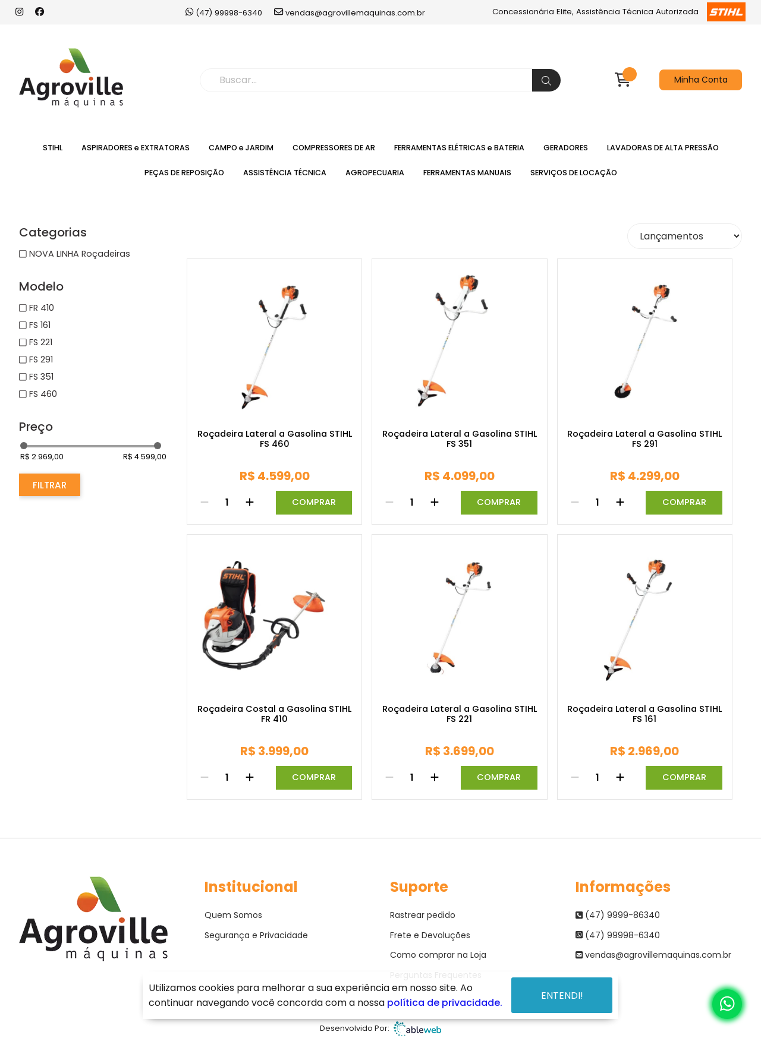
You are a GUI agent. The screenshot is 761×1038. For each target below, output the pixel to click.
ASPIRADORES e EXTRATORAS (135, 148)
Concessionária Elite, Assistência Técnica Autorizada (618, 11)
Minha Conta (701, 80)
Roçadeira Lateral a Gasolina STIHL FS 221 (459, 714)
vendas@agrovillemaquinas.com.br (349, 12)
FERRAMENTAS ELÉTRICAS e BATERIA (459, 148)
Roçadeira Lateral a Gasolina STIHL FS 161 (644, 714)
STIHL (52, 148)
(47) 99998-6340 (223, 12)
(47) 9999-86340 (618, 915)
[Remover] (204, 503)
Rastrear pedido (422, 915)
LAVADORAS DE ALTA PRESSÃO (663, 148)
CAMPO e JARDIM (241, 148)
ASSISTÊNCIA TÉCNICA (284, 173)
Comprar (314, 502)
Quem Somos (233, 915)
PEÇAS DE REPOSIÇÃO (184, 173)
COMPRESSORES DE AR (334, 148)
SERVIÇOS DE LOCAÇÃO (573, 173)
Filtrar (50, 485)
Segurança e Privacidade (256, 935)
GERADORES (565, 148)
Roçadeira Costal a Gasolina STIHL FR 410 (274, 714)
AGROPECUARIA (374, 173)
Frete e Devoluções (430, 935)
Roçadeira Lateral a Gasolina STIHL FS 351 (459, 439)
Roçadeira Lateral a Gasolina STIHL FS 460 (274, 439)
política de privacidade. (444, 1002)
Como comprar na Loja (438, 955)
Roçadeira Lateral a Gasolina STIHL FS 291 (644, 439)
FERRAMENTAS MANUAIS (467, 173)
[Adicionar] (249, 503)
